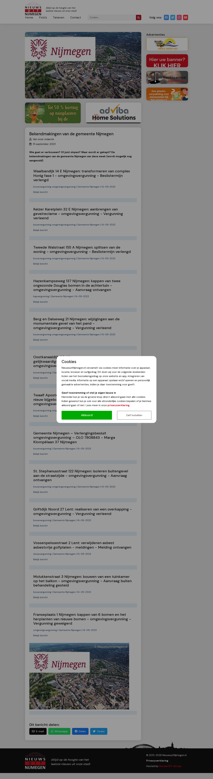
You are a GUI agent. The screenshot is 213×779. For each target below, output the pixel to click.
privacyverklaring (118, 405)
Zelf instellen (134, 415)
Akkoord (87, 415)
